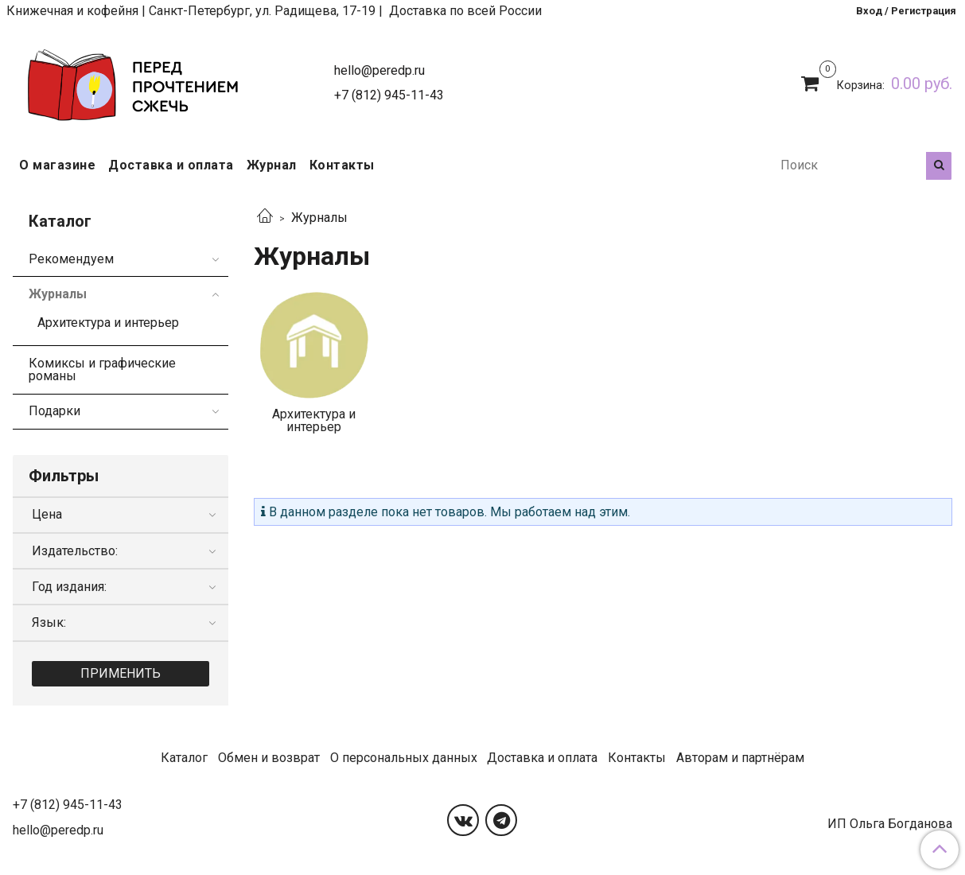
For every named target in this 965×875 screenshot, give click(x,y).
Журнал (272, 165)
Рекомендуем (71, 258)
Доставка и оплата (171, 165)
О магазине (57, 165)
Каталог (184, 757)
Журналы (58, 293)
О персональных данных (403, 757)
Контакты (342, 165)
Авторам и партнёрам (740, 757)
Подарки (54, 410)
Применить (120, 673)
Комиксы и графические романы (102, 369)
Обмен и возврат (269, 757)
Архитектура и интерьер (108, 322)
